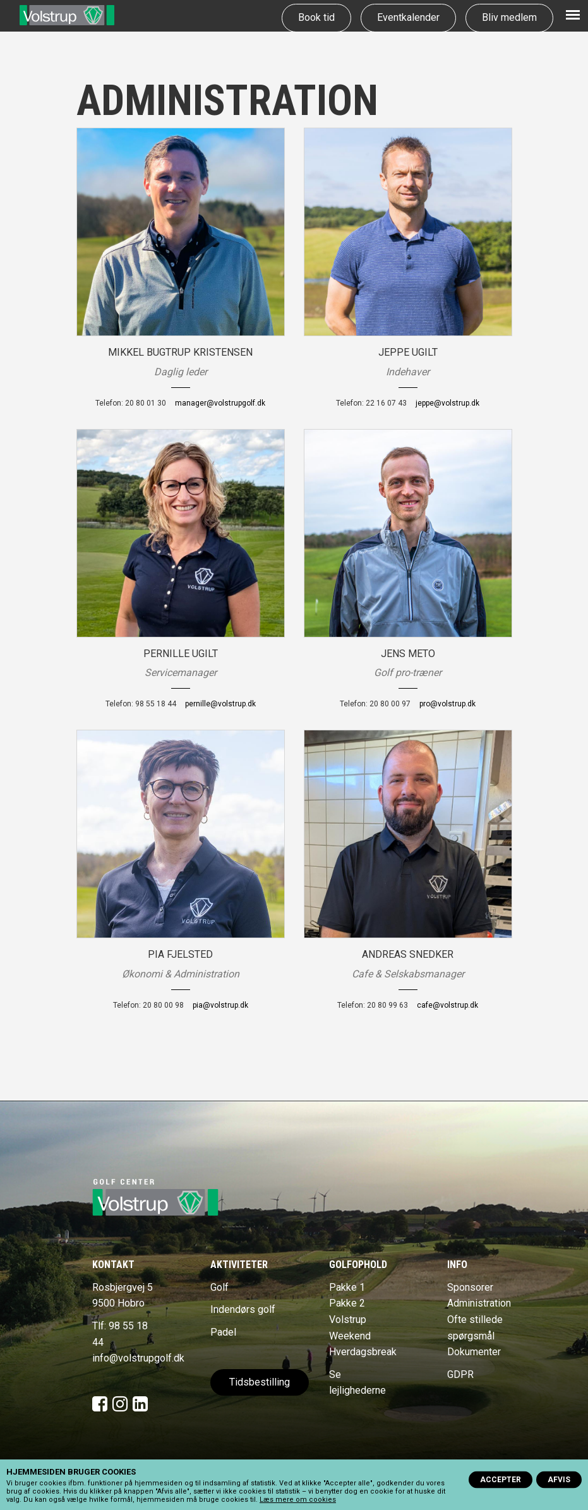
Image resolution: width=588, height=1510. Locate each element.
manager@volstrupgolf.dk (220, 403)
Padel (223, 1332)
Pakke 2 (347, 1303)
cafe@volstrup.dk (447, 1005)
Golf (219, 1287)
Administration (479, 1303)
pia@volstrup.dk (220, 1005)
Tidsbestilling (259, 1382)
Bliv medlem (509, 17)
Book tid (316, 17)
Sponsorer (470, 1287)
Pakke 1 (347, 1287)
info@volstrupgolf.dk (138, 1358)
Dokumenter (474, 1352)
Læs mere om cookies (298, 1499)
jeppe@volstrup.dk (447, 403)
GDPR (460, 1374)
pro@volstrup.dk (447, 703)
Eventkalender (408, 17)
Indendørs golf (242, 1309)
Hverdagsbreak (363, 1352)
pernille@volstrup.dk (220, 703)
